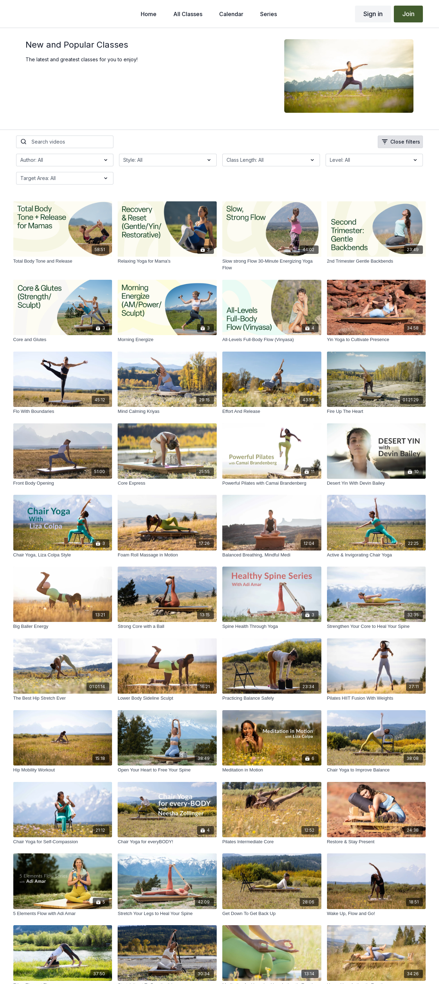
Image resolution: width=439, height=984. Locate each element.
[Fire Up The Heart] (376, 411)
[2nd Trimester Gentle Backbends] (376, 261)
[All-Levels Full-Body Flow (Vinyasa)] (271, 339)
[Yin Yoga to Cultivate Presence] (376, 339)
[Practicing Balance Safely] (271, 698)
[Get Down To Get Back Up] (271, 913)
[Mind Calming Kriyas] (167, 411)
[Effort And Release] (271, 411)
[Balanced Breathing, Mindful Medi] (271, 555)
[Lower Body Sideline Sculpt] (167, 698)
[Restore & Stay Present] (376, 841)
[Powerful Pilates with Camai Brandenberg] (271, 483)
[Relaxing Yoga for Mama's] (167, 261)
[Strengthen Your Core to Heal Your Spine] (376, 626)
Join (408, 14)
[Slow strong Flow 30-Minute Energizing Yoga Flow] (271, 264)
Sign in (373, 14)
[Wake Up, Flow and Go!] (376, 913)
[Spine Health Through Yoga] (271, 626)
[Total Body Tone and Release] (62, 261)
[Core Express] (167, 483)
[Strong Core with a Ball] (167, 626)
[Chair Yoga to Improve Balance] (376, 770)
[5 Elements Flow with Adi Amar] (62, 913)
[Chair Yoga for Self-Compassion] (62, 841)
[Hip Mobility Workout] (62, 770)
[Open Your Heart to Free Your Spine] (167, 770)
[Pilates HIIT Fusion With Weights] (376, 698)
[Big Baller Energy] (62, 626)
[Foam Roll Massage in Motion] (167, 555)
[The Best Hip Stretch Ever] (62, 698)
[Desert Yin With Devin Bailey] (376, 483)
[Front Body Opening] (62, 483)
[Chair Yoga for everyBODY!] (167, 841)
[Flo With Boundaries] (62, 411)
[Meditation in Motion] (271, 770)
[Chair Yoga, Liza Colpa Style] (62, 555)
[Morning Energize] (167, 339)
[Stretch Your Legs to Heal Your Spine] (167, 913)
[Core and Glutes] (62, 339)
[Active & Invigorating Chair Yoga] (376, 555)
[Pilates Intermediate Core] (271, 841)
